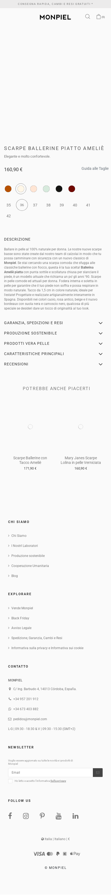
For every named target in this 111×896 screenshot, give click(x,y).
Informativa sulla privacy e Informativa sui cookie (47, 648)
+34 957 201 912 (25, 699)
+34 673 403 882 (25, 709)
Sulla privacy (58, 780)
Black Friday (20, 618)
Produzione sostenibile (28, 556)
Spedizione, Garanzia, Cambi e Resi (36, 638)
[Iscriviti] (98, 772)
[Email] (50, 772)
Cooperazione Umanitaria (30, 566)
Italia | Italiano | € (55, 839)
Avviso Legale (21, 628)
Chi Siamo (19, 536)
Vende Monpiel (22, 608)
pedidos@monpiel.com (30, 719)
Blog (14, 576)
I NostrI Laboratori (24, 546)
